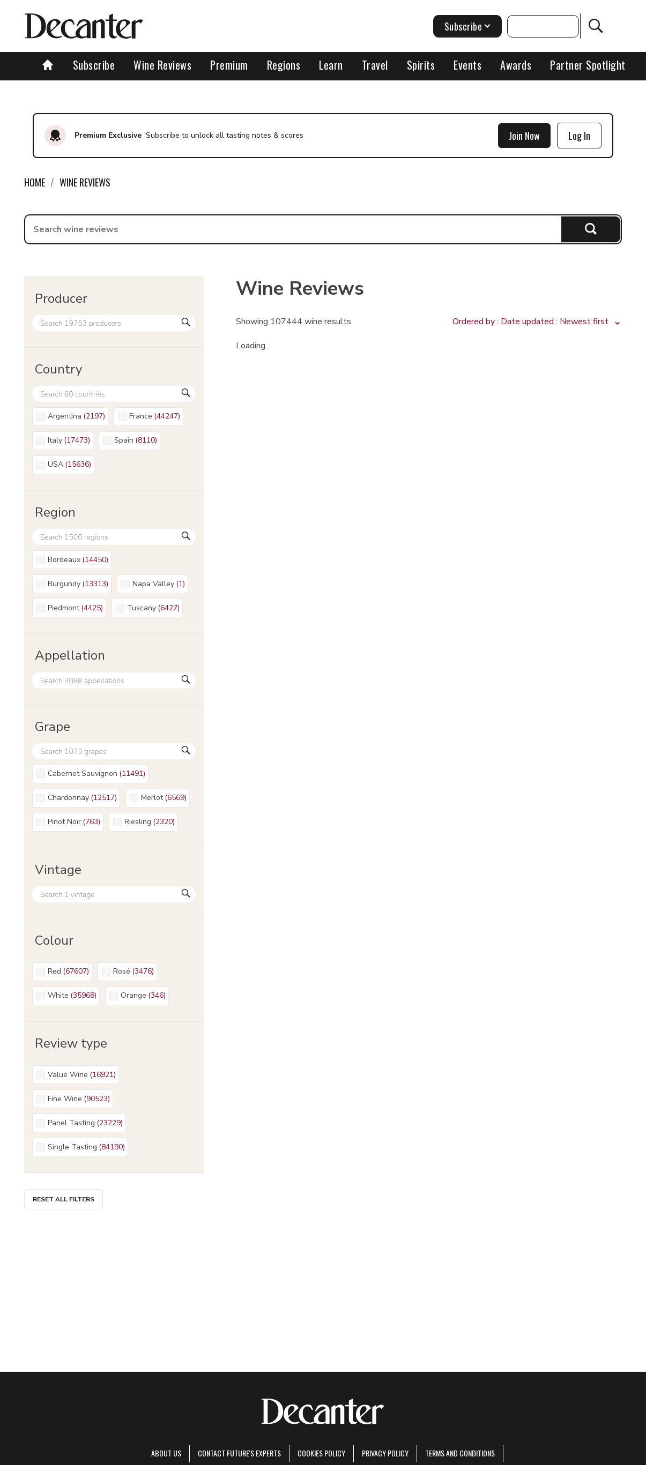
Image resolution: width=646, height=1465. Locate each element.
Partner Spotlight (588, 65)
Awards (515, 65)
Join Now (524, 136)
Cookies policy (321, 1453)
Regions (284, 65)
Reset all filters (63, 1199)
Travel (375, 65)
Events (467, 65)
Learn (331, 65)
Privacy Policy (385, 1453)
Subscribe (94, 65)
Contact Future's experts (239, 1453)
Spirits (421, 65)
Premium (229, 65)
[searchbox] (293, 229)
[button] (537, 322)
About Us (166, 1453)
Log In (579, 136)
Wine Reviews (162, 65)
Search (590, 229)
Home (34, 182)
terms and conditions (460, 1453)
